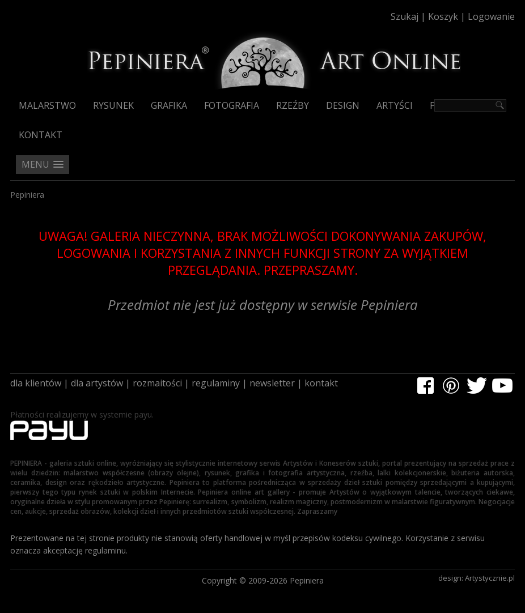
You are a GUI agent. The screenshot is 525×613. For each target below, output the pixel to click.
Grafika (169, 105)
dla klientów (35, 383)
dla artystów (97, 383)
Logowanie (491, 16)
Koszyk (443, 16)
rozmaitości (157, 383)
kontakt (321, 383)
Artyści (394, 105)
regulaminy (216, 383)
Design (342, 105)
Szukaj (404, 16)
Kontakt (40, 135)
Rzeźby (292, 105)
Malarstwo (47, 105)
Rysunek (113, 105)
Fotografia (231, 105)
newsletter (272, 383)
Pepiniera (27, 194)
